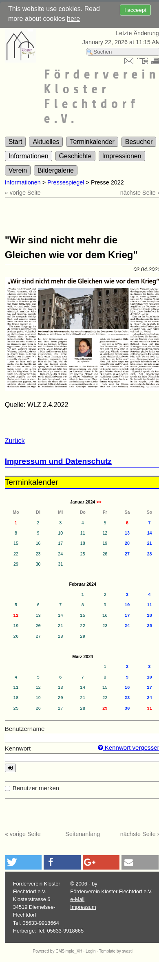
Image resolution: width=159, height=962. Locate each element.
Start (15, 141)
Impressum (83, 907)
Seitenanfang (82, 834)
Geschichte (75, 156)
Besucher (139, 141)
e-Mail (77, 899)
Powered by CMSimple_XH (57, 951)
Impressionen (121, 156)
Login (90, 951)
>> (98, 501)
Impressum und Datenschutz (58, 461)
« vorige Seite (23, 192)
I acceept (135, 10)
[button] (23, 862)
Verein (18, 170)
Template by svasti (115, 951)
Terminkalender (92, 141)
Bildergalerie (56, 170)
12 (16, 615)
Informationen (29, 156)
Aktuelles (46, 141)
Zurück (15, 440)
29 (105, 708)
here (73, 18)
